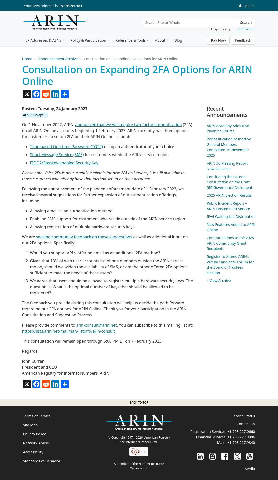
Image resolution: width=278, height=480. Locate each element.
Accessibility (33, 452)
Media (250, 468)
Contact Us (246, 423)
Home (27, 58)
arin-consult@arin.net (96, 325)
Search (246, 22)
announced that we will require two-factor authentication (128, 124)
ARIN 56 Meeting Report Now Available (227, 166)
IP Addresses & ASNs (43, 40)
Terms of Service (37, 416)
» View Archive (219, 280)
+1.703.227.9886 (241, 437)
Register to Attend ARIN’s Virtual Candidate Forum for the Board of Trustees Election (230, 264)
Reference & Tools (130, 40)
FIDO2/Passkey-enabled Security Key (64, 163)
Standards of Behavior (42, 461)
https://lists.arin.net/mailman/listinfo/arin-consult (68, 331)
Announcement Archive (58, 58)
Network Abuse (36, 443)
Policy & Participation (88, 40)
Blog (178, 40)
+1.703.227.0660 (241, 431)
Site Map (30, 425)
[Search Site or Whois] (189, 22)
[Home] (53, 24)
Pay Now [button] (218, 40)
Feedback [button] (243, 40)
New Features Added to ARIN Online (231, 227)
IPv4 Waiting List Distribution (231, 216)
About (160, 40)
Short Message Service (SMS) (57, 154)
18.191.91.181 (70, 5)
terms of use (246, 29)
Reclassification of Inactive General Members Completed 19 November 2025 (229, 147)
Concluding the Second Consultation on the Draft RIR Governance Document (229, 182)
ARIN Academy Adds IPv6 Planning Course (228, 128)
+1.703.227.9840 (241, 442)
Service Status (243, 416)
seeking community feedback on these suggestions (84, 237)
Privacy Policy (34, 434)
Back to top (139, 402)
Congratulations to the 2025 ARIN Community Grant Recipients (230, 243)
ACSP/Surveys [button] (34, 115)
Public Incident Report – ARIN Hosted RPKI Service (228, 206)
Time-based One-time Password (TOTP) (66, 146)
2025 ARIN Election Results (229, 195)
